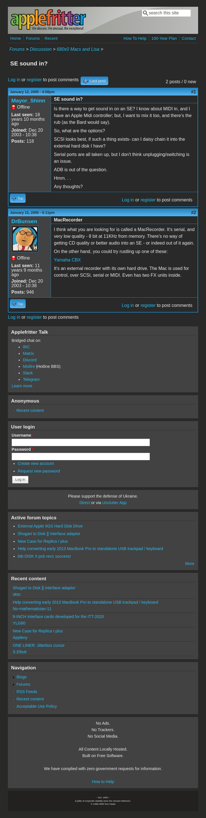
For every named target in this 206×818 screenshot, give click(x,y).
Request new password (39, 471)
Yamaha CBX (67, 260)
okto (16, 594)
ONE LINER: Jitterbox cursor (39, 645)
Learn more (22, 386)
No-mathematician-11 (32, 608)
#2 (193, 212)
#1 (193, 91)
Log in (14, 79)
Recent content (30, 410)
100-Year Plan (164, 38)
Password (23, 449)
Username (23, 435)
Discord (30, 360)
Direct (84, 502)
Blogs (21, 677)
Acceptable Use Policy (36, 706)
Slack (28, 373)
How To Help (134, 38)
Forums (33, 38)
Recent (51, 38)
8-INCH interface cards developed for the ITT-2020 (58, 616)
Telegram (31, 379)
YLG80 (19, 623)
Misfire (29, 366)
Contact (189, 38)
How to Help (103, 781)
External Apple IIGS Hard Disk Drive (50, 526)
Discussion (41, 49)
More (189, 563)
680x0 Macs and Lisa (78, 49)
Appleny (20, 637)
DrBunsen (24, 221)
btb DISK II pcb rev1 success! (44, 556)
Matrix (28, 353)
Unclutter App (114, 502)
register (34, 79)
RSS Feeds (26, 691)
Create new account (36, 463)
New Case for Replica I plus (43, 541)
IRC (26, 347)
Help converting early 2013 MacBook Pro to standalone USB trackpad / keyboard (90, 548)
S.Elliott (19, 652)
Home (15, 38)
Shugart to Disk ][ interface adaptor (49, 533)
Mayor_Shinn (28, 101)
